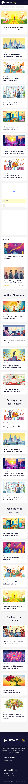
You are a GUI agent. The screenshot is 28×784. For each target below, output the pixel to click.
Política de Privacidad (9, 776)
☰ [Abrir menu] (26, 3)
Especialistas (7, 763)
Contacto (6, 765)
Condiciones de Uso (9, 773)
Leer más (7, 261)
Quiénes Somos (8, 760)
